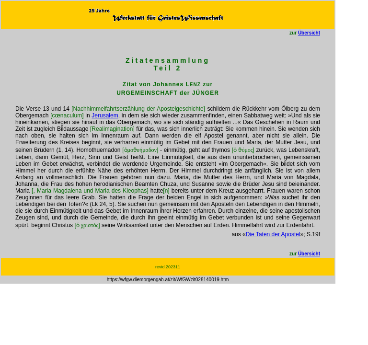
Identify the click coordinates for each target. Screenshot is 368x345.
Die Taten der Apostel (273, 234)
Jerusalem (105, 115)
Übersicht (309, 32)
